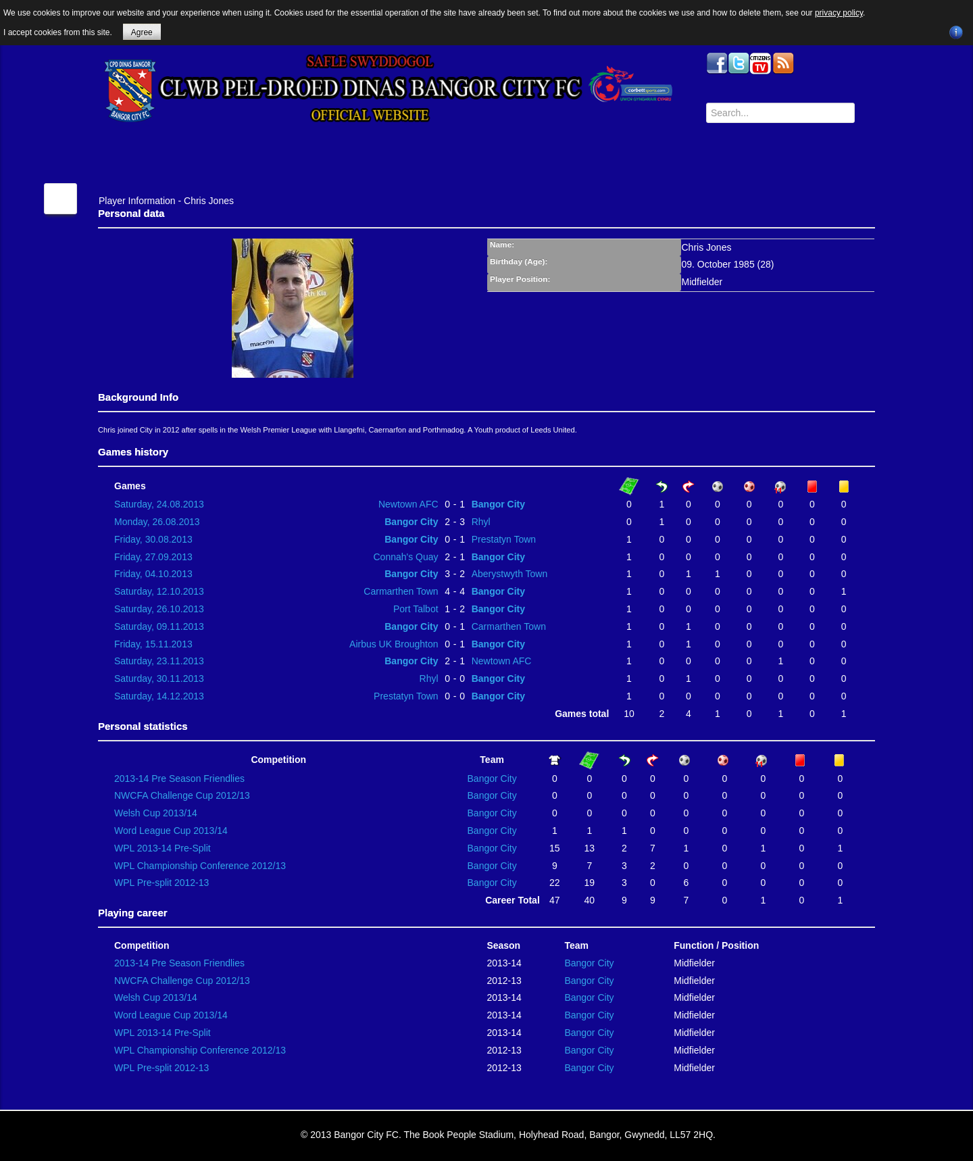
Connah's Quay (406, 556)
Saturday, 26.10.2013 (159, 608)
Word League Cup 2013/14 (171, 830)
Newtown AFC (408, 504)
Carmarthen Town (401, 591)
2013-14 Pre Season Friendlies (179, 778)
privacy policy (839, 13)
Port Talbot (416, 608)
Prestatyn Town (504, 539)
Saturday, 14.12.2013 (159, 696)
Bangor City (498, 504)
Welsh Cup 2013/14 (155, 813)
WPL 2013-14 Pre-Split (162, 848)
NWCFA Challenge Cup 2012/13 (182, 795)
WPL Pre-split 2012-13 (161, 882)
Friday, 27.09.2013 (153, 556)
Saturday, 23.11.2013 (159, 661)
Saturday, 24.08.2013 (159, 504)
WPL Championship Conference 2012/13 (200, 865)
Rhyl (481, 521)
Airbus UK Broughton (394, 644)
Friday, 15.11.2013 (153, 644)
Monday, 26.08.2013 (157, 521)
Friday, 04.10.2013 (153, 573)
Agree (142, 32)
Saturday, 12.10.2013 (159, 591)
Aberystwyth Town (510, 573)
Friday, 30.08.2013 (153, 539)
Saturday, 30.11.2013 (159, 678)
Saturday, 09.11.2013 (159, 626)
